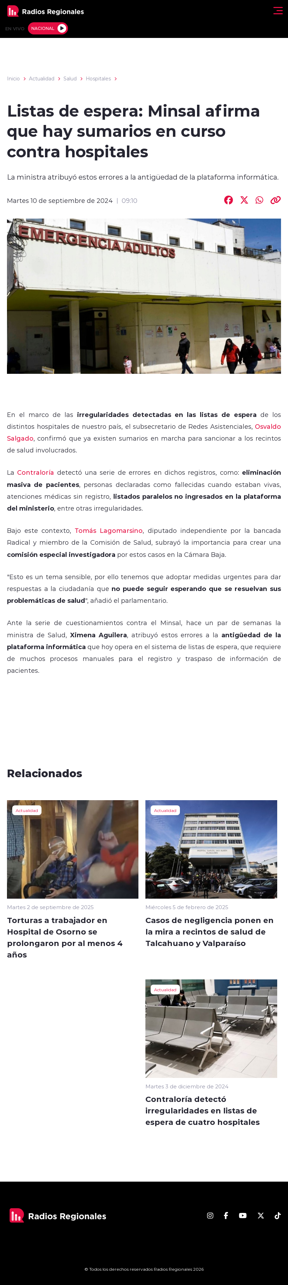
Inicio (13, 78)
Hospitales (98, 78)
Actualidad (41, 78)
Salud (70, 78)
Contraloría (34, 472)
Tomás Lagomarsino (109, 530)
